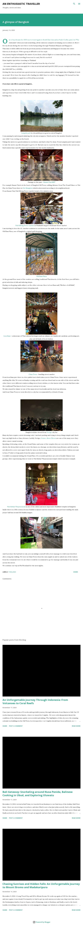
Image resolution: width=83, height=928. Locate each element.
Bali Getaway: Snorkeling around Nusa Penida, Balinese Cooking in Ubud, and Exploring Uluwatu (38, 793)
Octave (43, 438)
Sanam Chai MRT (49, 182)
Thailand (12, 572)
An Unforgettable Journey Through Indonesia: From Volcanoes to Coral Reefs (35, 701)
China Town (33, 374)
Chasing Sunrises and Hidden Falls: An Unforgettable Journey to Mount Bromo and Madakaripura (41, 885)
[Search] (74, 4)
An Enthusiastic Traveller (21, 3)
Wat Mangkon (27, 188)
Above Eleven (51, 438)
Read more (76, 726)
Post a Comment (16, 726)
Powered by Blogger (41, 922)
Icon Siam (7, 336)
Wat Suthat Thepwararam (16, 507)
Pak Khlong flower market (25, 225)
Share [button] (75, 572)
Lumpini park (26, 133)
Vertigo (49, 432)
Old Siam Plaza (41, 276)
